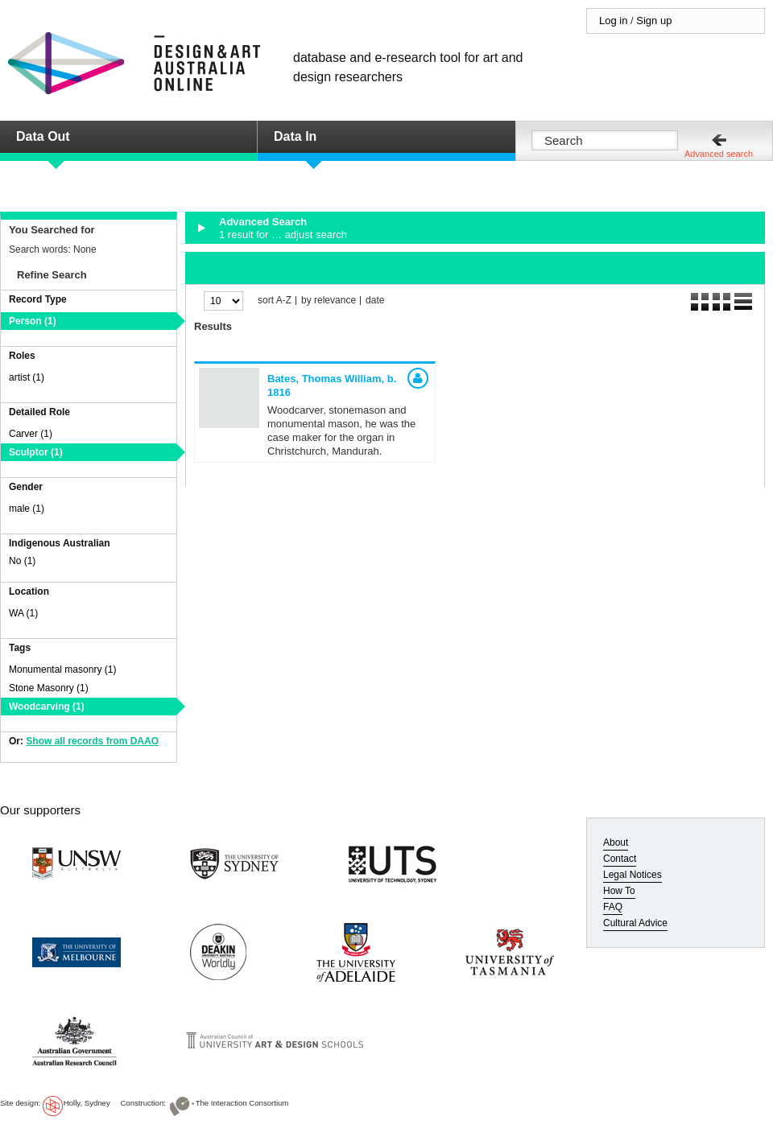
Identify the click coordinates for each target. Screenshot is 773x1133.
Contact (619, 858)
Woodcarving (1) (47, 706)
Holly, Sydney (87, 1102)
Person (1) (32, 321)
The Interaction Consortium (242, 1102)
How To (619, 890)
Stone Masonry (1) (49, 688)
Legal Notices (632, 874)
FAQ (612, 907)
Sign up (654, 20)
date (375, 300)
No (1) (22, 560)
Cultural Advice (635, 923)
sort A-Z (274, 300)
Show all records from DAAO (92, 741)
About (615, 842)
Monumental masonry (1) (62, 669)
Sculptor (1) (36, 452)
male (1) (26, 508)
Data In (295, 136)
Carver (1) (30, 433)
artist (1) (26, 377)
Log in (613, 20)
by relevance (328, 300)
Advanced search (718, 154)
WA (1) (23, 613)
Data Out (43, 136)
